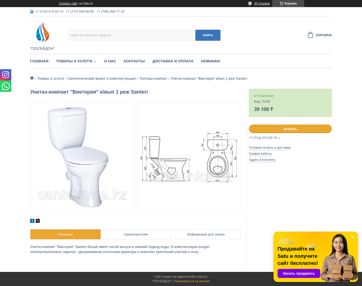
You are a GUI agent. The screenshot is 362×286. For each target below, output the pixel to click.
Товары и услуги (74, 61)
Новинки (210, 61)
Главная (39, 61)
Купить (290, 129)
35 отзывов (262, 3)
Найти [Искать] (208, 35)
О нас (110, 61)
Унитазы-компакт (153, 78)
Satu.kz (202, 276)
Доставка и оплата (173, 61)
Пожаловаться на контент (192, 281)
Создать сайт (68, 3)
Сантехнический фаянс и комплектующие (102, 78)
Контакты (134, 61)
